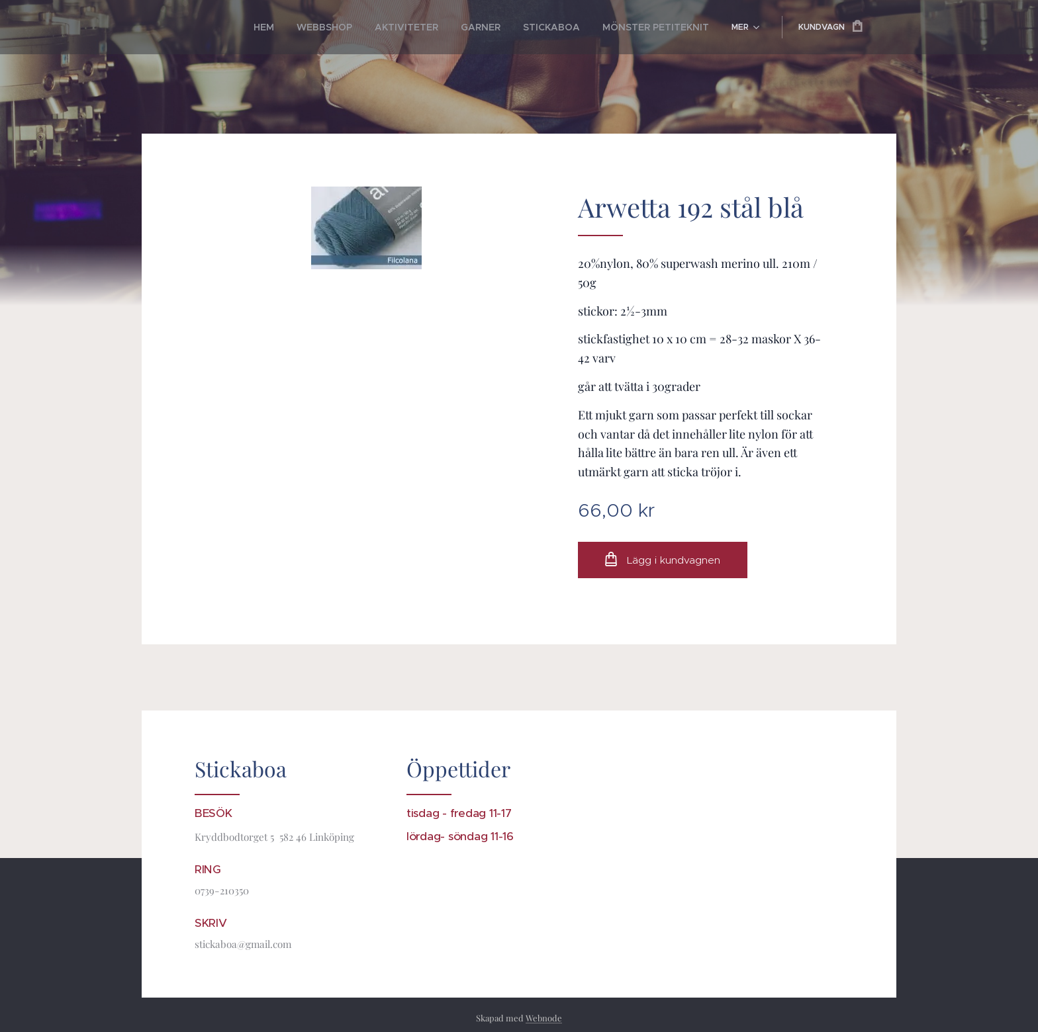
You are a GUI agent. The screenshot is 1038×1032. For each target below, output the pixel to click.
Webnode (544, 1017)
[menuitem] (234, 27)
